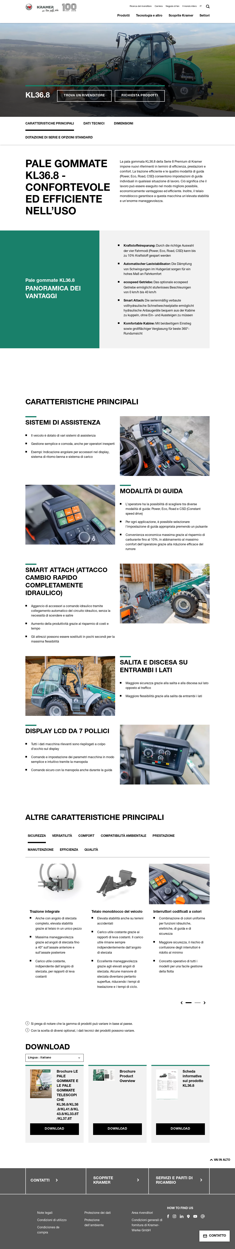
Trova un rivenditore (84, 95)
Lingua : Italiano (39, 1057)
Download (54, 1129)
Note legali (45, 1213)
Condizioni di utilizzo (52, 1220)
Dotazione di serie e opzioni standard (59, 137)
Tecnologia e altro (149, 16)
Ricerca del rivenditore (141, 6)
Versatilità (62, 836)
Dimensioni (123, 123)
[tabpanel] (55, 926)
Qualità (91, 850)
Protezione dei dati (97, 1213)
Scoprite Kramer (181, 16)
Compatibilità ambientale (123, 836)
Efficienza (69, 850)
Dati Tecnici (94, 123)
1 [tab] (189, 1002)
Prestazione (164, 836)
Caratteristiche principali (49, 123)
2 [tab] (198, 1002)
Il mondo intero (189, 6)
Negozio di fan (172, 6)
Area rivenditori (142, 1213)
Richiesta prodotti (139, 95)
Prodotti (123, 16)
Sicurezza (37, 836)
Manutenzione (41, 850)
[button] (201, 6)
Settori (205, 16)
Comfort (86, 836)
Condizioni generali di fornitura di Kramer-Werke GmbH (147, 1225)
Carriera (159, 6)
